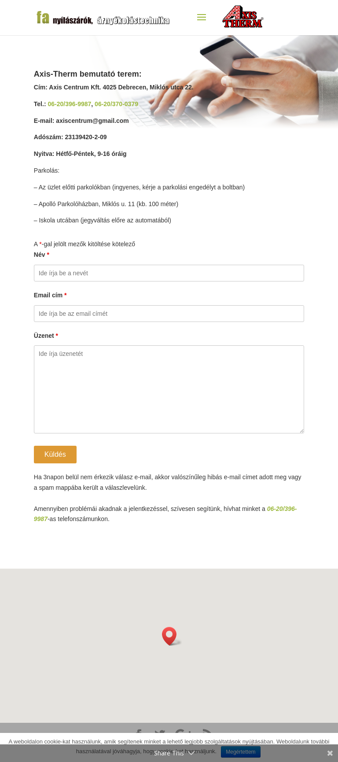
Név (41, 254)
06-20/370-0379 (116, 103)
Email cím (50, 295)
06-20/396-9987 (69, 103)
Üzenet (46, 335)
